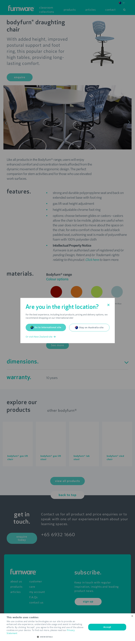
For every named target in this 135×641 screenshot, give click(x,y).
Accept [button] (107, 627)
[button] (46, 637)
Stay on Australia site (89, 327)
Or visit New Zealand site (40, 337)
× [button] (132, 616)
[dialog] (67, 627)
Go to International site (45, 327)
